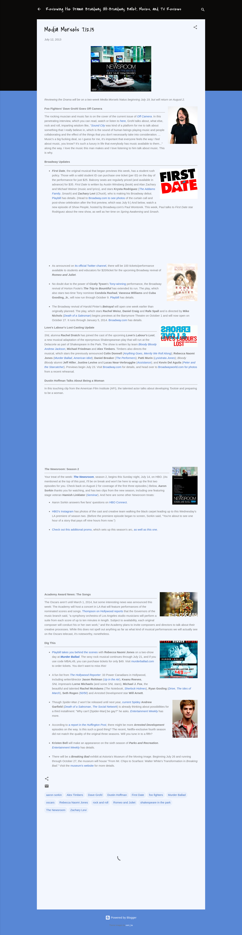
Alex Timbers (75, 794)
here (123, 120)
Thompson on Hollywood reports (102, 611)
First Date (138, 794)
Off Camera (144, 116)
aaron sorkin (54, 794)
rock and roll (100, 802)
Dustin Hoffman (117, 794)
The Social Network (104, 706)
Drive (171, 688)
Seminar (92, 495)
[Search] (203, 10)
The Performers (126, 357)
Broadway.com (118, 320)
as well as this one (145, 529)
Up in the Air (111, 679)
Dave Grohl (95, 794)
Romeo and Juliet (124, 802)
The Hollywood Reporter (85, 674)
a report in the (87, 724)
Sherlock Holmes (135, 688)
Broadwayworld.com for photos (177, 367)
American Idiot (83, 357)
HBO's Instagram (63, 511)
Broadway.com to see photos (106, 198)
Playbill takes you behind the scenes (75, 652)
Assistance (144, 362)
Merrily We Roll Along (157, 353)
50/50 (83, 693)
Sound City (98, 125)
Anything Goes (133, 353)
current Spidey (131, 702)
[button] (195, 28)
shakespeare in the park (155, 802)
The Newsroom (84, 476)
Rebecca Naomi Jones (73, 802)
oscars (50, 802)
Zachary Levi (78, 810)
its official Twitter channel (90, 265)
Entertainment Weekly (144, 711)
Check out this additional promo (72, 529)
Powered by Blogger (120, 917)
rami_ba (129, 925)
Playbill (56, 198)
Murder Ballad (63, 357)
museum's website (82, 765)
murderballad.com (142, 661)
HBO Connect (118, 502)
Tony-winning (117, 283)
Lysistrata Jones (164, 357)
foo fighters (156, 794)
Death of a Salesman (77, 315)
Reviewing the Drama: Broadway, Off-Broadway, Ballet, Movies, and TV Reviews (113, 9)
